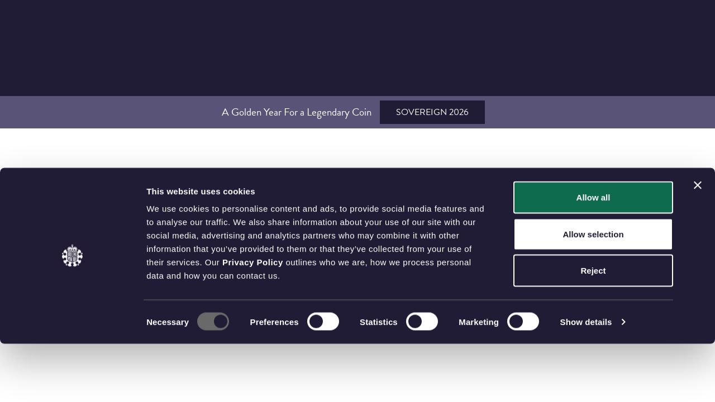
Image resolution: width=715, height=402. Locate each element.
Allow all (593, 255)
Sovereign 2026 (432, 112)
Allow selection (593, 292)
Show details (586, 380)
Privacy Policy (252, 320)
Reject (593, 328)
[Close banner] (698, 243)
